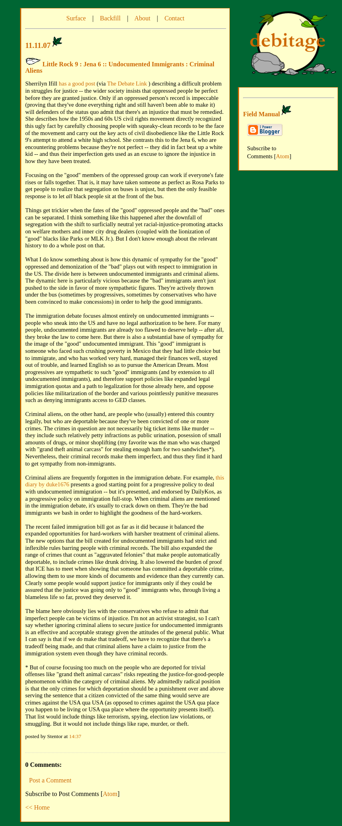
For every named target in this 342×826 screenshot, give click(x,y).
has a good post (77, 83)
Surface (76, 18)
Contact (175, 18)
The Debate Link (127, 83)
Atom (110, 793)
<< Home (37, 807)
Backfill (110, 18)
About (142, 18)
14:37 (75, 736)
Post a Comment (50, 780)
